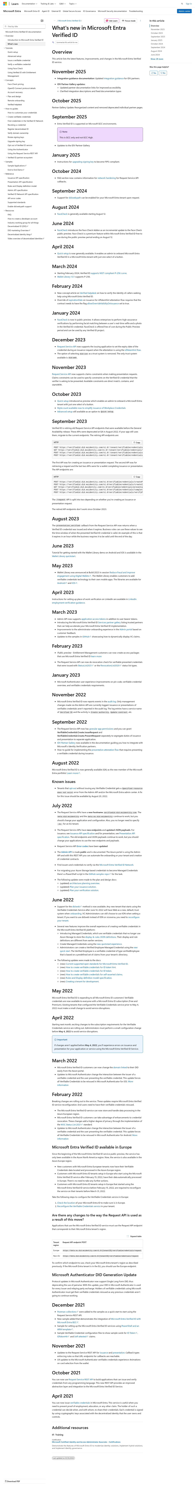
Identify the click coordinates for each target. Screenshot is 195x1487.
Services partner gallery (109, 622)
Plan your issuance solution (83, 886)
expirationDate (76, 299)
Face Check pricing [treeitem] (16, 84)
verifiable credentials (80, 1402)
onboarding (75, 913)
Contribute (49, 1478)
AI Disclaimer (8, 1478)
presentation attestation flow (105, 749)
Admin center (184, 11)
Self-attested (80, 1336)
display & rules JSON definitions (100, 936)
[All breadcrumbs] (54, 20)
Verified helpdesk (88, 292)
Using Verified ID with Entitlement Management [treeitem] (22, 74)
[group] (97, 451)
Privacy (60, 1478)
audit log (112, 701)
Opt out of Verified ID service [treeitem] (20, 145)
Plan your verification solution (84, 890)
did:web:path (75, 197)
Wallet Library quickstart (63, 556)
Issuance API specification (82, 833)
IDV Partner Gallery (66, 742)
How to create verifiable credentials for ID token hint (91, 967)
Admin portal (126, 629)
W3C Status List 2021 (71, 1124)
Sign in (189, 3)
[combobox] (24, 26)
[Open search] (182, 3)
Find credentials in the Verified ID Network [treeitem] (25, 121)
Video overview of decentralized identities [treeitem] (25, 238)
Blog (37, 1478)
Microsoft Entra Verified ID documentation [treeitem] (23, 31)
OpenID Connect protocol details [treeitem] (22, 88)
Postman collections (66, 1311)
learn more (96, 656)
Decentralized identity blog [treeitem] (19, 234)
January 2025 (156, 40)
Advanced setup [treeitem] (14, 56)
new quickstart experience (109, 943)
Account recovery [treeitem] (15, 92)
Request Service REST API (81, 1379)
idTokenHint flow (133, 349)
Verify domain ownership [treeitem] (18, 133)
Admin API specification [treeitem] (18, 190)
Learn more (72, 773)
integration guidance (114, 78)
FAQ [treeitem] (9, 214)
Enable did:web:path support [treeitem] (20, 206)
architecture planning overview (84, 883)
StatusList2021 (85, 665)
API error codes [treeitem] (14, 198)
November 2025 (158, 29)
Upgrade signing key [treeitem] (16, 141)
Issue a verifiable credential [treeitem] (19, 60)
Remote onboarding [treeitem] (16, 100)
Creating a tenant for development (82, 981)
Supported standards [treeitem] (16, 202)
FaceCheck (62, 213)
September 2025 (158, 36)
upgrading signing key (83, 161)
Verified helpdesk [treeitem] (15, 104)
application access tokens (93, 618)
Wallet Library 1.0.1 (66, 276)
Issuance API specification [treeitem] (18, 178)
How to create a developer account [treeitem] (22, 218)
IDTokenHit (62, 1336)
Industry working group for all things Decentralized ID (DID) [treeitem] (23, 224)
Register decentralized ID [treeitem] (18, 129)
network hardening (107, 177)
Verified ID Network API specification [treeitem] (23, 194)
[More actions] (140, 20)
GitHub (85, 636)
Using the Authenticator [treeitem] (18, 149)
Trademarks (114, 1478)
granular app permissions (101, 728)
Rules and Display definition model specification (89, 977)
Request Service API (66, 346)
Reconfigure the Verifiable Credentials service (79, 1206)
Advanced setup (65, 411)
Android (61, 582)
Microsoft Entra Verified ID (69, 20)
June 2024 (155, 54)
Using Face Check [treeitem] (15, 68)
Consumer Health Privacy (79, 1478)
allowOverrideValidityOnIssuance (103, 303)
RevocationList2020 (110, 665)
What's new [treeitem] (13, 44)
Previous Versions (25, 1478)
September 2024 (158, 47)
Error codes (82, 846)
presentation (119, 1352)
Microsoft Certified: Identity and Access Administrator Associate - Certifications (86, 1442)
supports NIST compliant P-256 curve (108, 273)
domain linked (120, 1067)
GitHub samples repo (99, 873)
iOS (73, 582)
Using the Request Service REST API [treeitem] (23, 153)
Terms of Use (100, 1478)
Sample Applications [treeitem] (16, 165)
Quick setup (63, 253)
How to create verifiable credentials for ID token (88, 970)
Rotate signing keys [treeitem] (16, 137)
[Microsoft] (5, 4)
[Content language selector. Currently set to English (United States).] (15, 1472)
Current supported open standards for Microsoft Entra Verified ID (97, 963)
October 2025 (157, 33)
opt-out (72, 788)
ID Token (131, 1332)
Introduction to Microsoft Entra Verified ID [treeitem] (25, 40)
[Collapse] (42, 20)
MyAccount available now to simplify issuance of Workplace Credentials (91, 407)
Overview (155, 25)
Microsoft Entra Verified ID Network (116, 864)
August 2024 (156, 51)
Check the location (66, 1202)
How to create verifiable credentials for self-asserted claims (94, 974)
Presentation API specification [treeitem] (20, 182)
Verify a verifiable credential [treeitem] (19, 64)
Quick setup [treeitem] (13, 52)
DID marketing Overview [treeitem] (18, 230)
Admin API (66, 851)
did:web (76, 906)
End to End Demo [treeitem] (15, 169)
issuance (104, 1352)
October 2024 (157, 43)
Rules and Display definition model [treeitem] (22, 186)
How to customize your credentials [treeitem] (22, 112)
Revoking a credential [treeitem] (17, 125)
